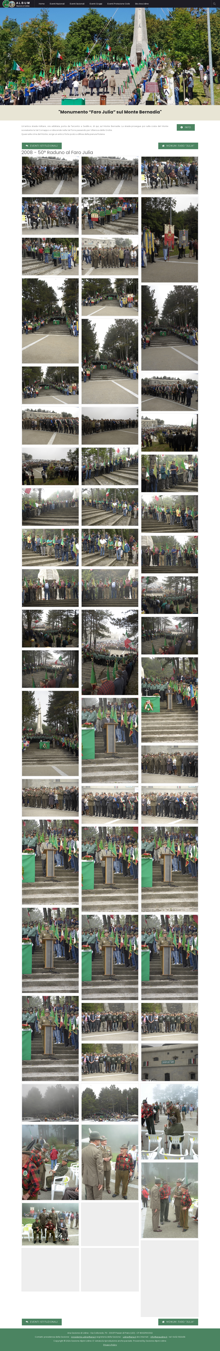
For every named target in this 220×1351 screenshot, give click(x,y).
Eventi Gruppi (96, 4)
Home (42, 4)
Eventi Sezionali (77, 4)
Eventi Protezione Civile (118, 4)
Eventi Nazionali (57, 4)
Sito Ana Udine (142, 4)
